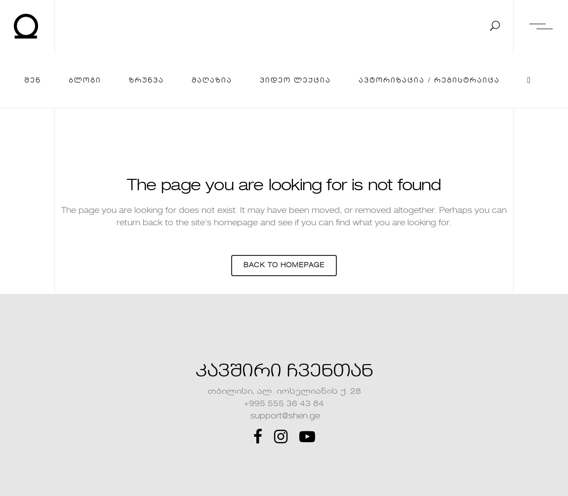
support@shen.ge (284, 416)
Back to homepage (284, 265)
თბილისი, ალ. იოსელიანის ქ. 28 (284, 392)
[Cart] (529, 81)
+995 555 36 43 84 (284, 404)
